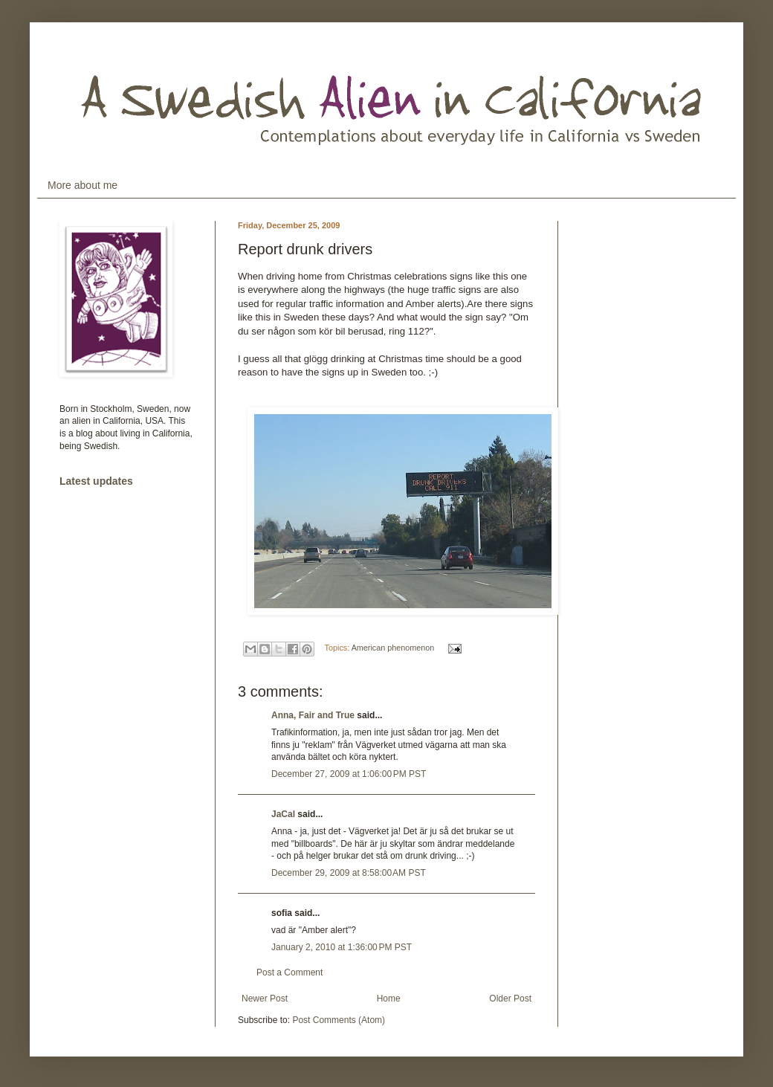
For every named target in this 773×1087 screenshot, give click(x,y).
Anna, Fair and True (313, 715)
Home (389, 998)
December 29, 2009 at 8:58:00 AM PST (348, 873)
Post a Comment (289, 972)
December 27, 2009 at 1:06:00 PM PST (348, 774)
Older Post (510, 998)
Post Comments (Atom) (338, 1020)
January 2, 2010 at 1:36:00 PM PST (341, 947)
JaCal (283, 814)
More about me (82, 185)
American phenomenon (393, 647)
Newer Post (265, 998)
